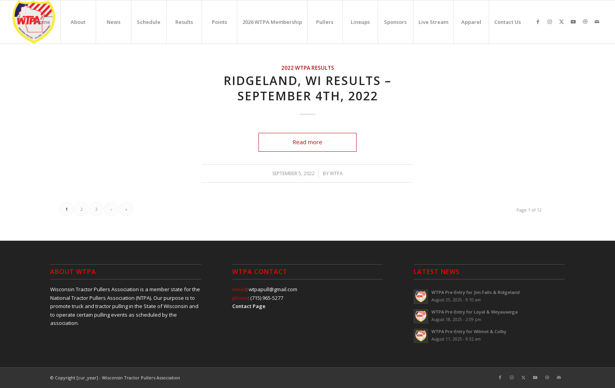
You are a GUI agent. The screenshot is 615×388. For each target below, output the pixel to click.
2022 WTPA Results (307, 67)
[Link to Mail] (597, 21)
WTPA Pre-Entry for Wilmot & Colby (468, 331)
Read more (307, 142)
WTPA (336, 173)
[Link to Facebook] (538, 21)
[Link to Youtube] (573, 21)
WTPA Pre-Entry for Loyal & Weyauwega (474, 312)
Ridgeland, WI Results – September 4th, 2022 (307, 88)
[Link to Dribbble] (585, 21)
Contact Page (249, 306)
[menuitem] (42, 22)
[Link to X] (562, 21)
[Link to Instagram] (550, 21)
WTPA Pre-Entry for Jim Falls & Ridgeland (475, 292)
